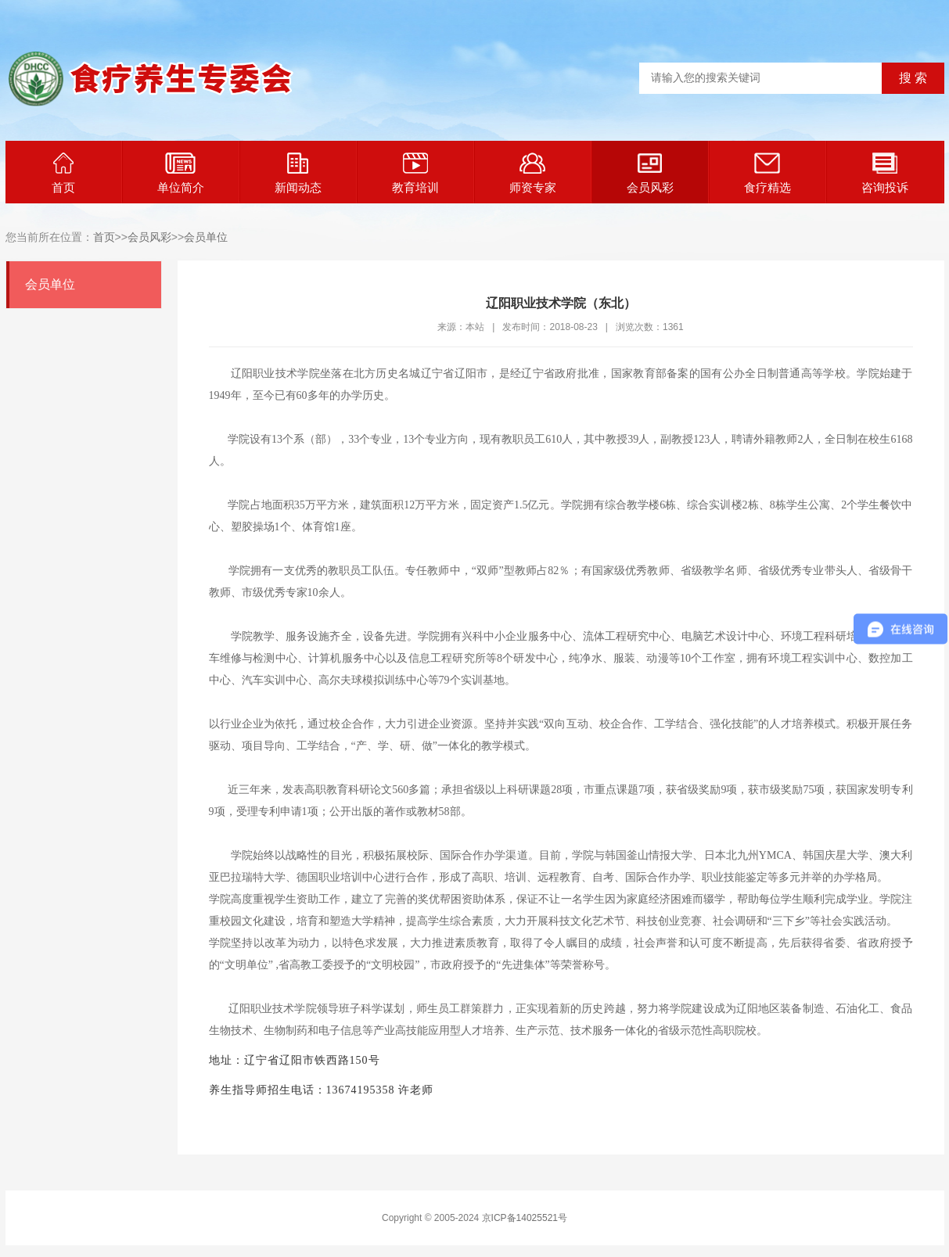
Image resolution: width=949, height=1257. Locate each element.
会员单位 (206, 237)
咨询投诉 (884, 173)
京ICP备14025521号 (524, 1217)
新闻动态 (298, 173)
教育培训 (415, 173)
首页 (63, 173)
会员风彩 (650, 173)
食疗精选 (767, 173)
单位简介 (180, 173)
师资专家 (532, 173)
